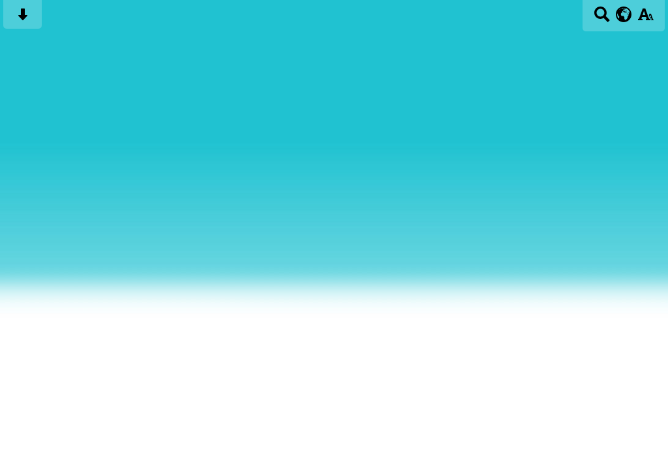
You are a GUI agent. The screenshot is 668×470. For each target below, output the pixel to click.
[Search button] (601, 18)
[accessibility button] (645, 18)
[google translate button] (624, 14)
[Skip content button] (22, 18)
